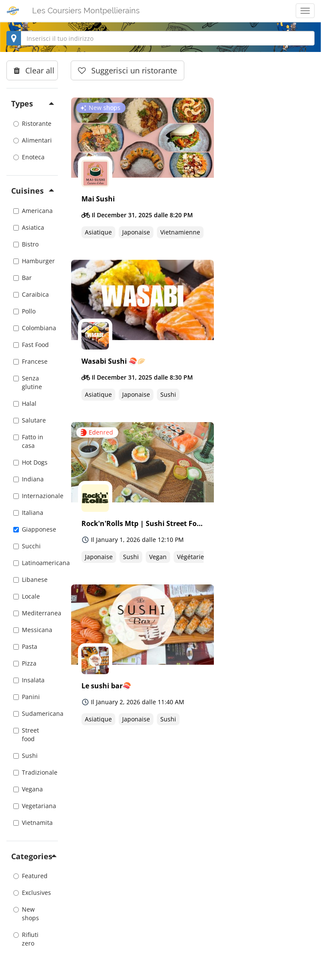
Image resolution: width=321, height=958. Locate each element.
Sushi (25, 755)
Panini (26, 697)
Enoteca (29, 157)
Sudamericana (32, 713)
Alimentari (32, 140)
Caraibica (31, 294)
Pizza (24, 663)
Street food (26, 734)
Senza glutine (27, 382)
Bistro (26, 244)
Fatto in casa (28, 441)
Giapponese (32, 529)
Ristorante (32, 123)
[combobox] (160, 38)
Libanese (30, 579)
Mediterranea (32, 613)
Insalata (29, 680)
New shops (26, 913)
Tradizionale (32, 772)
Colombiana (32, 328)
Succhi (27, 546)
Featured (30, 876)
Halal (24, 403)
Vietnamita (32, 822)
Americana (32, 211)
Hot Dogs (30, 462)
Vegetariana (32, 806)
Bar (22, 278)
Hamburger (32, 261)
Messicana (32, 630)
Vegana (28, 789)
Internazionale (32, 496)
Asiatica (28, 227)
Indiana (28, 479)
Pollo (24, 311)
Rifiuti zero (26, 939)
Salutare (29, 420)
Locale (26, 596)
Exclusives (32, 892)
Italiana (28, 512)
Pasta (25, 646)
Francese (30, 361)
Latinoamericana (32, 563)
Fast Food (31, 345)
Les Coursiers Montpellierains (86, 10)
